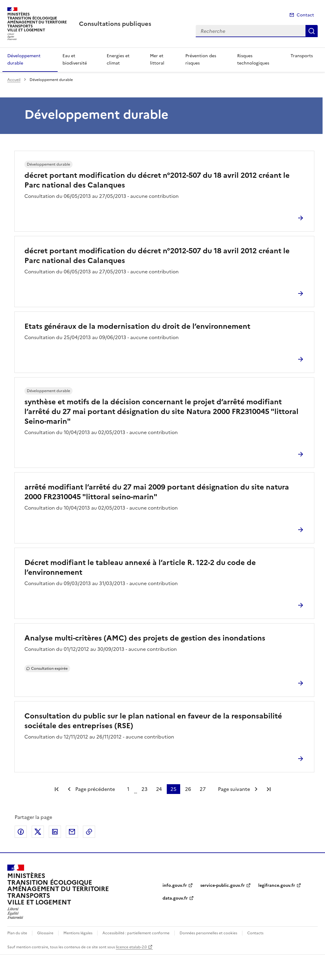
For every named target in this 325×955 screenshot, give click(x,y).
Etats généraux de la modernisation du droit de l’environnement (137, 326)
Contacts (255, 933)
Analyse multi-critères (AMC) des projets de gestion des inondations (144, 638)
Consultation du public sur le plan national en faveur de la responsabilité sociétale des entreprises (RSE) (153, 721)
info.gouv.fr (174, 885)
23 (144, 789)
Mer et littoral (157, 59)
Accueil (13, 80)
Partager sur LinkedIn (55, 832)
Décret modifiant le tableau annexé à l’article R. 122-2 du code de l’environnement (140, 567)
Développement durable (24, 59)
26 (188, 789)
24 (159, 789)
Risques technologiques (253, 59)
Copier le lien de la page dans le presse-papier (89, 832)
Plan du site (17, 933)
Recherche (311, 31)
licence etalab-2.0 (131, 947)
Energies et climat (118, 59)
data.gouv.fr (175, 898)
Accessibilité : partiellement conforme (136, 933)
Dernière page (268, 789)
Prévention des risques (200, 59)
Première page (57, 789)
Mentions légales (77, 933)
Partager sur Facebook (21, 832)
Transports (302, 56)
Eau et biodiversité (74, 59)
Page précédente (95, 789)
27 (203, 789)
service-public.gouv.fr (222, 885)
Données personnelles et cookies (208, 933)
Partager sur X (38, 832)
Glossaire (45, 933)
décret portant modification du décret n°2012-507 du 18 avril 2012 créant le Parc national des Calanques (157, 180)
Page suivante (234, 789)
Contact (305, 15)
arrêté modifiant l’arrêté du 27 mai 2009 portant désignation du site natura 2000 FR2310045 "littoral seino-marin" (156, 492)
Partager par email (72, 832)
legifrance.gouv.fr (276, 885)
